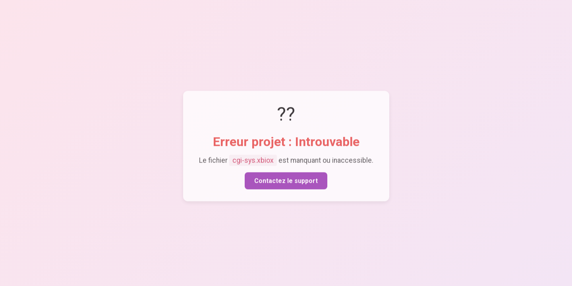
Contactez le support (286, 182)
